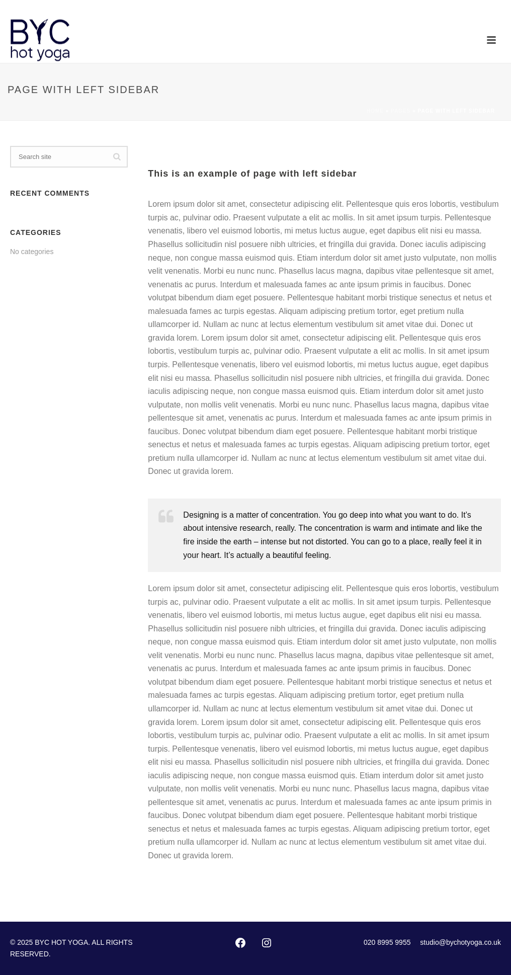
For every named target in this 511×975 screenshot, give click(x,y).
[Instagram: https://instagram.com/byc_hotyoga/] (267, 943)
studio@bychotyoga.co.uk (460, 942)
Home (375, 111)
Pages (400, 111)
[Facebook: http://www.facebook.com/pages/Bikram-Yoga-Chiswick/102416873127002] (240, 943)
